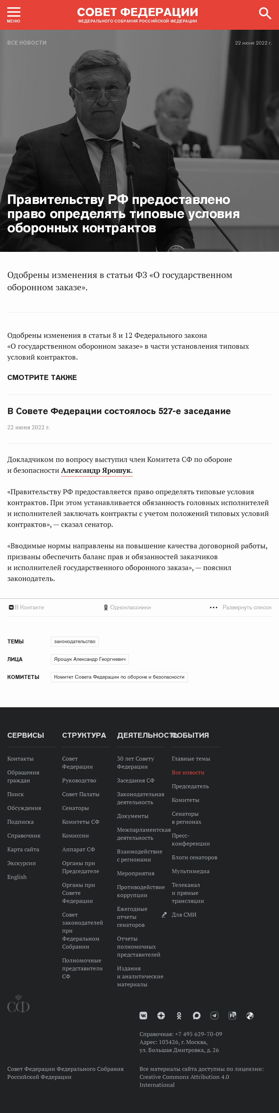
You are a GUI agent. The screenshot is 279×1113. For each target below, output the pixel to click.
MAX (197, 1015)
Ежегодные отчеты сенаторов (132, 916)
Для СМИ (184, 914)
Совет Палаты (81, 794)
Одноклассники (130, 607)
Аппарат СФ (78, 849)
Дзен (161, 1015)
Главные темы (191, 758)
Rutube (232, 1015)
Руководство (79, 780)
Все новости (26, 43)
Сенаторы (75, 807)
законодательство (75, 641)
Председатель (190, 786)
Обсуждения (24, 807)
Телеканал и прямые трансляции (188, 892)
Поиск (15, 794)
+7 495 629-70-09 (198, 1034)
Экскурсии (21, 863)
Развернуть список (247, 607)
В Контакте (29, 607)
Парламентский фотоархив (250, 1015)
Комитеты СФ (81, 821)
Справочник (24, 835)
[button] (14, 15)
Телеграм (214, 1015)
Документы (133, 815)
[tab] (139, 607)
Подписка (20, 821)
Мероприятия (135, 873)
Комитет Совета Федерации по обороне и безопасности (119, 677)
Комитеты (185, 799)
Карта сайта (23, 849)
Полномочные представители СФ (82, 968)
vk (143, 1015)
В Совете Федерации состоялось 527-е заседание (119, 411)
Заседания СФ (136, 780)
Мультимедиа (191, 871)
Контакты (20, 758)
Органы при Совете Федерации (78, 892)
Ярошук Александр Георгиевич (90, 659)
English (17, 876)
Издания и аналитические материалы (140, 976)
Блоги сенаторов (194, 857)
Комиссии (75, 835)
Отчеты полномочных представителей (139, 946)
